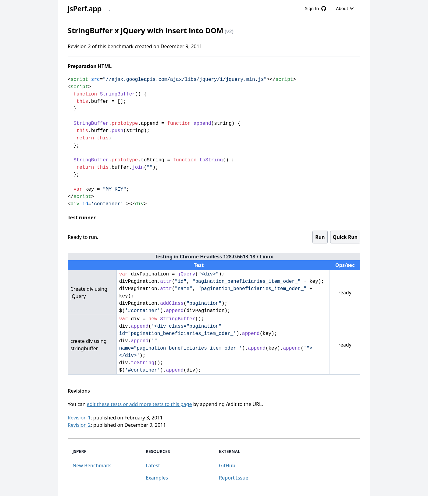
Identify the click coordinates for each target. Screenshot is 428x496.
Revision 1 (79, 417)
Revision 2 (79, 425)
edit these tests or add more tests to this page (139, 404)
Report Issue (233, 477)
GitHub (227, 465)
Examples (157, 477)
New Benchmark (92, 465)
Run (320, 237)
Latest (153, 465)
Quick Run (345, 237)
